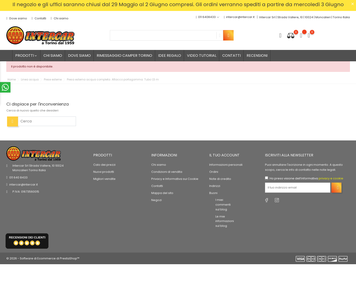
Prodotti (26, 55)
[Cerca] (47, 121)
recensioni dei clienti (27, 237)
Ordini (213, 172)
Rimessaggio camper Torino (124, 55)
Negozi (156, 200)
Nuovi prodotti (103, 172)
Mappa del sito (162, 193)
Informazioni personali (225, 165)
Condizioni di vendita (166, 172)
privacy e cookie (331, 178)
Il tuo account (224, 155)
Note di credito (220, 179)
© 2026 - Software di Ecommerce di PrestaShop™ (42, 258)
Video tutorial (201, 55)
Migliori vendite (104, 179)
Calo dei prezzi (104, 165)
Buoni (213, 193)
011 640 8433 (18, 177)
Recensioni (257, 55)
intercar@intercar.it (239, 17)
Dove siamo (16, 18)
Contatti (39, 18)
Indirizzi (214, 186)
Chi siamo (59, 18)
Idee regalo (169, 55)
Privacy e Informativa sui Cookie (174, 179)
